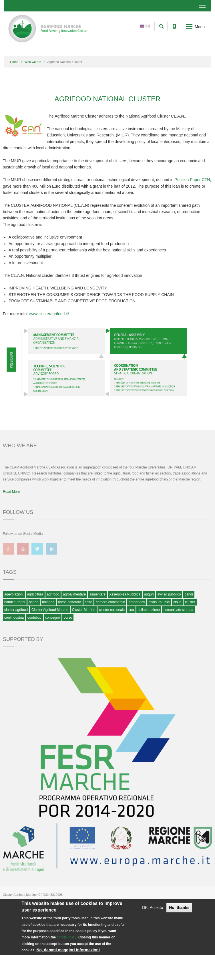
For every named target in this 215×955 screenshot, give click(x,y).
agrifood (53, 594)
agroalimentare (74, 594)
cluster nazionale (112, 610)
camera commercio (110, 602)
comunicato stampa (178, 610)
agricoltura (35, 594)
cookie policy (67, 937)
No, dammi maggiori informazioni (68, 950)
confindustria (14, 618)
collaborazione (149, 610)
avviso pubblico (169, 594)
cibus (177, 602)
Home (14, 61)
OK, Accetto (152, 907)
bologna (48, 602)
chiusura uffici (159, 602)
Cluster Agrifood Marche (49, 610)
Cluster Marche (83, 610)
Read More (11, 492)
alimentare (97, 594)
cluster (190, 602)
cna (131, 610)
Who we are (33, 61)
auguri (149, 594)
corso (68, 618)
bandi (188, 594)
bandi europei (14, 602)
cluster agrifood (16, 610)
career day (137, 602)
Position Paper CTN (192, 179)
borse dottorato (69, 602)
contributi (34, 618)
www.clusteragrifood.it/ (49, 313)
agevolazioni (13, 594)
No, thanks (179, 907)
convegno (52, 618)
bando (33, 602)
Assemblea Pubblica (124, 594)
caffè (88, 602)
